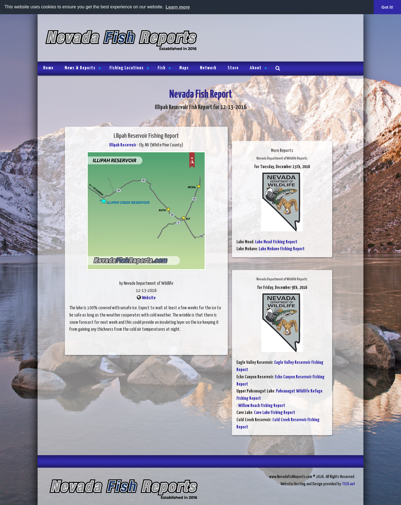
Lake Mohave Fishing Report (282, 249)
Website (149, 298)
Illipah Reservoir (122, 145)
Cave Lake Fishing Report (274, 412)
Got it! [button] (387, 7)
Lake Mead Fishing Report (276, 242)
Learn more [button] (178, 7)
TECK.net (348, 484)
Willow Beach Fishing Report (261, 405)
